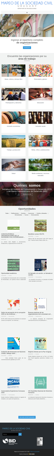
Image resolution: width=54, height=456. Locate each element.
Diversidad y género (40, 79)
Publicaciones (15, 213)
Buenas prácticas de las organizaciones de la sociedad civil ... (40, 313)
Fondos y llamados (42, 213)
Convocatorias (35, 215)
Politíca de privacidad (34, 451)
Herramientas (18, 215)
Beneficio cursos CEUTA (36, 234)
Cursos (26, 215)
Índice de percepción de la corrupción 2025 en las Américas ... (13, 313)
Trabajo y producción (13, 150)
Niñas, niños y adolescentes (40, 150)
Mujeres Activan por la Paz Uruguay (39, 352)
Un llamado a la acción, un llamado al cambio (40, 274)
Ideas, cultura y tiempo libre (13, 79)
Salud (13, 173)
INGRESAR (27, 47)
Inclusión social (40, 126)
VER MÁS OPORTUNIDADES (27, 417)
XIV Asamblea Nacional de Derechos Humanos (40, 391)
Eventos (23, 213)
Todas (7, 213)
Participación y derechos (13, 103)
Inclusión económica (13, 126)
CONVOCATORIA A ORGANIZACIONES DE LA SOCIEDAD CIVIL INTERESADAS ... (13, 235)
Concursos (31, 213)
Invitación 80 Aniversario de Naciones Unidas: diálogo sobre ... (13, 352)
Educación (40, 103)
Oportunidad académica (9, 273)
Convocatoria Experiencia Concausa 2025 (13, 391)
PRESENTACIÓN (27, 194)
